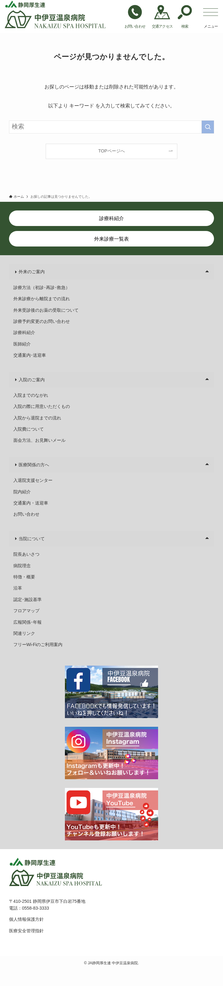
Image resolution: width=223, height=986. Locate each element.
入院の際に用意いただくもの (41, 406)
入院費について (28, 429)
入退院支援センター (32, 480)
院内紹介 (22, 491)
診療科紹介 (24, 332)
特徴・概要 (24, 576)
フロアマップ (26, 610)
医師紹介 (22, 343)
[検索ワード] (111, 126)
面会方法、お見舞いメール (39, 440)
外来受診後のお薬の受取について (46, 310)
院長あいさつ (26, 554)
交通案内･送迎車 (29, 355)
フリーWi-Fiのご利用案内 (38, 644)
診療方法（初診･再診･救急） (41, 287)
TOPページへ (111, 150)
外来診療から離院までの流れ (41, 298)
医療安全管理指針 (26, 930)
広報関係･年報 (27, 622)
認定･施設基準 (27, 599)
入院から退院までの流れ (37, 417)
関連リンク (24, 633)
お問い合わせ (26, 514)
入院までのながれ (30, 395)
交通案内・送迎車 (30, 502)
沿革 (17, 588)
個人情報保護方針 (26, 919)
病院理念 (22, 565)
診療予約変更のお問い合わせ (41, 321)
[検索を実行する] (208, 126)
